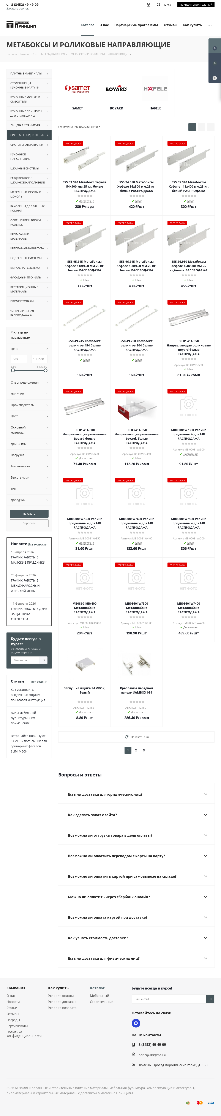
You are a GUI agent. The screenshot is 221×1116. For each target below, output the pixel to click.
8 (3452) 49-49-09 (152, 1044)
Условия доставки (62, 1001)
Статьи (11, 1007)
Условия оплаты (61, 995)
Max (136, 1023)
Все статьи (39, 682)
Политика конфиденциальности (24, 1034)
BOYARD (116, 108)
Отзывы (12, 1014)
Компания (15, 988)
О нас (10, 995)
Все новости (37, 544)
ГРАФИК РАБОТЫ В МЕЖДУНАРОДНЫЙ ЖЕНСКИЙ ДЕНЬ (25, 585)
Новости (13, 1001)
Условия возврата (62, 1007)
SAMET (77, 108)
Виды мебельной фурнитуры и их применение (23, 718)
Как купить (58, 988)
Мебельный (99, 995)
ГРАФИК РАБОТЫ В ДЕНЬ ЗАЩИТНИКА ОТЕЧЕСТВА (29, 614)
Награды (13, 1020)
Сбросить (29, 523)
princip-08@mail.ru (153, 1055)
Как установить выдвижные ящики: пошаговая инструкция (28, 695)
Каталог (97, 988)
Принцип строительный (196, 4)
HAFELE (155, 108)
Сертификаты (17, 1026)
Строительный (102, 1001)
